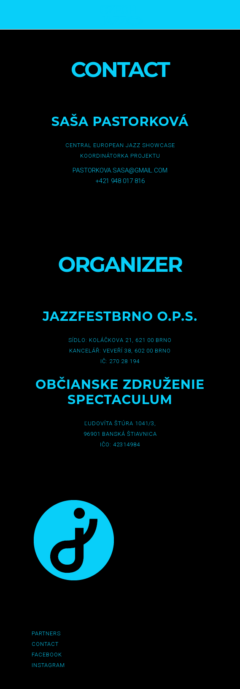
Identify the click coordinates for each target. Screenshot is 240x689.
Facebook (47, 654)
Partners (46, 633)
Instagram (48, 665)
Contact (45, 644)
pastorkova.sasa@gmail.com (120, 170)
